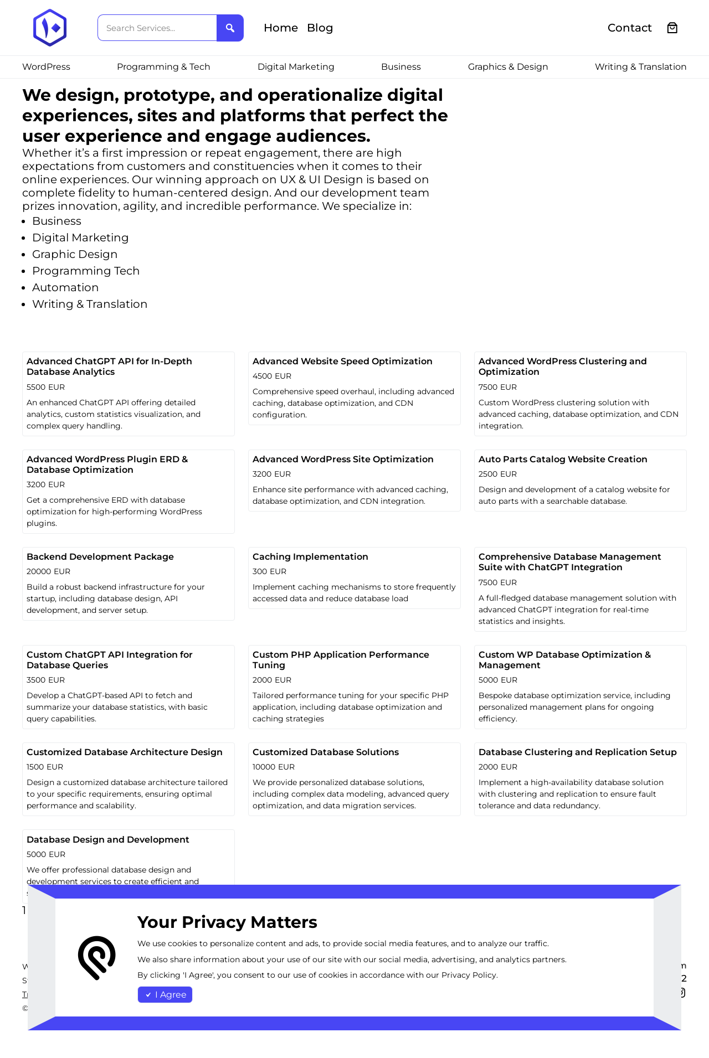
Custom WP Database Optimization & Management (565, 659)
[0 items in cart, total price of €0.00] (672, 28)
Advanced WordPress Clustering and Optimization (563, 366)
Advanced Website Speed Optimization (343, 361)
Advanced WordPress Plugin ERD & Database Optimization (107, 464)
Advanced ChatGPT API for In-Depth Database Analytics (109, 366)
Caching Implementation (310, 556)
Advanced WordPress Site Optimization (343, 459)
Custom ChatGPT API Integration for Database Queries (110, 659)
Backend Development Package (100, 556)
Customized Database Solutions (326, 752)
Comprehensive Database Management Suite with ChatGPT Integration (570, 561)
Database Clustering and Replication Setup (578, 752)
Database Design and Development (108, 839)
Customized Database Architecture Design (125, 752)
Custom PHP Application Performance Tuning (341, 659)
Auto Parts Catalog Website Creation (563, 459)
